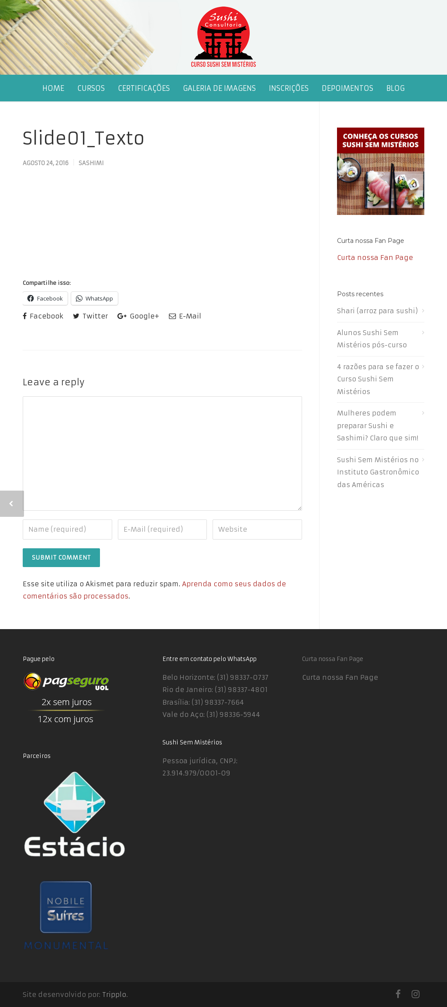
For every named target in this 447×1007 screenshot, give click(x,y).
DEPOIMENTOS (347, 88)
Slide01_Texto (84, 138)
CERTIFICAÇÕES (144, 88)
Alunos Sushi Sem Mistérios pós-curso (372, 339)
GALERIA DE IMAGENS (219, 88)
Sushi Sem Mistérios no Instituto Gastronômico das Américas (378, 472)
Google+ (138, 316)
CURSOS (91, 88)
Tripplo (114, 994)
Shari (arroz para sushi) (377, 311)
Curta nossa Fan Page (370, 241)
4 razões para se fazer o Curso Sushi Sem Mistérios (378, 379)
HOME (53, 88)
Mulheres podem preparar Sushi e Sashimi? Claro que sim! (377, 425)
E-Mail (185, 316)
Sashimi (91, 163)
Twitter (90, 316)
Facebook (43, 316)
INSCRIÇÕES (289, 88)
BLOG (395, 88)
